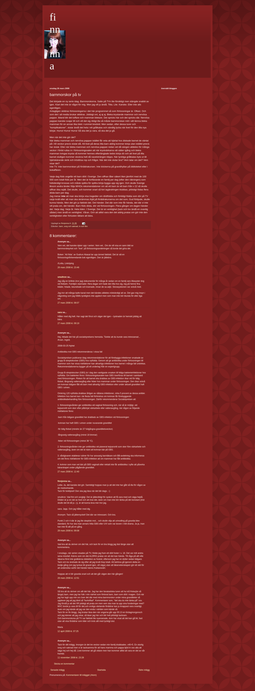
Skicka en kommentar (64, 664)
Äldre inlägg (144, 670)
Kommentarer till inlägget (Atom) (81, 675)
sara (60, 312)
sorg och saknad (71, 226)
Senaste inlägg (57, 670)
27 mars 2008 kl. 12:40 (68, 471)
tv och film (83, 226)
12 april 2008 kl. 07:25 (68, 631)
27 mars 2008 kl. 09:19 (68, 323)
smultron (62, 277)
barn (61, 226)
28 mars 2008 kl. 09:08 (68, 530)
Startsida (101, 670)
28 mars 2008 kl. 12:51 (68, 578)
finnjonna (55, 41)
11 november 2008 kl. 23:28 (71, 657)
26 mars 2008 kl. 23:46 (68, 267)
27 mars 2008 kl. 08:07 (68, 303)
